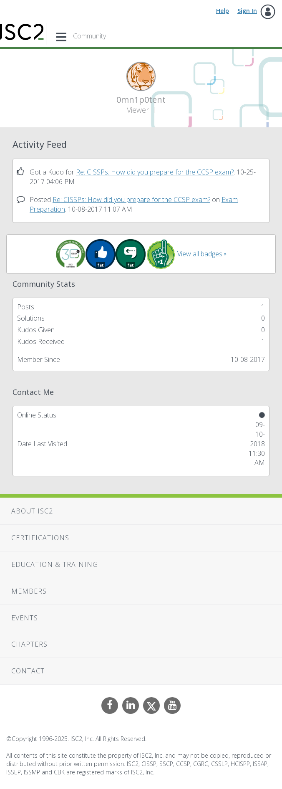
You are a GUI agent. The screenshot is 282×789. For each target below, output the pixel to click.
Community (89, 35)
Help (222, 11)
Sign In (247, 11)
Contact (28, 670)
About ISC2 (32, 511)
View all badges (199, 253)
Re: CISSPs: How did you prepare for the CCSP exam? (155, 172)
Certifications (40, 537)
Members (29, 591)
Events (24, 617)
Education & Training (54, 564)
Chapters (29, 644)
